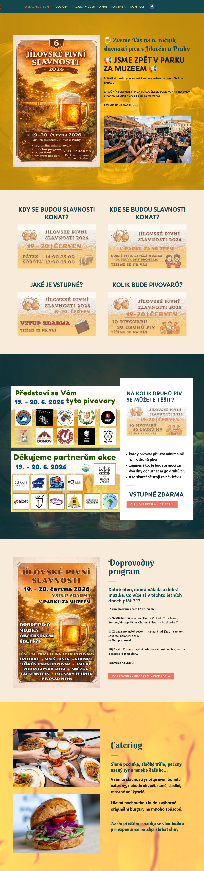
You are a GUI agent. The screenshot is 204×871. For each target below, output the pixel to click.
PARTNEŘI (119, 6)
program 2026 (83, 6)
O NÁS (103, 6)
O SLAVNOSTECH (36, 6)
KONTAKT (137, 6)
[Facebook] (152, 6)
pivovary (60, 6)
